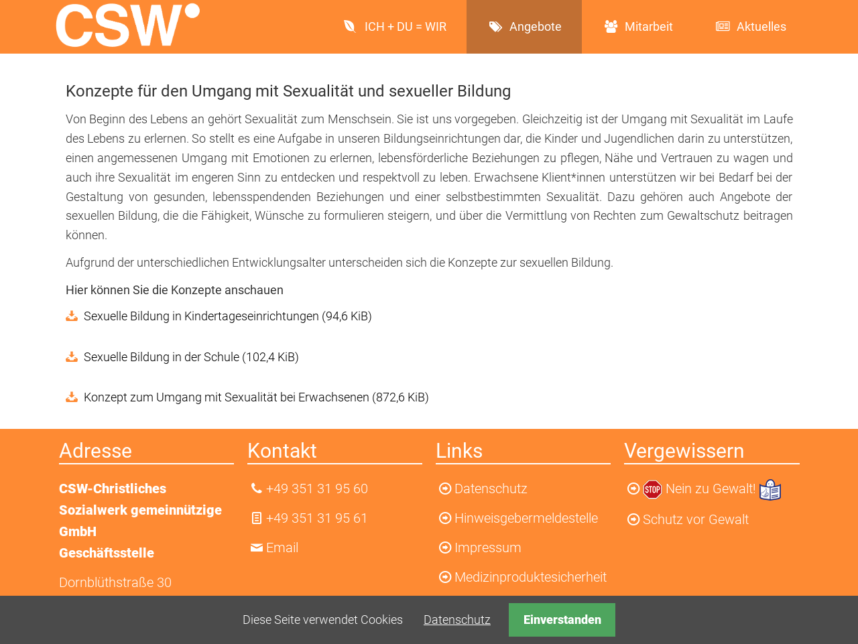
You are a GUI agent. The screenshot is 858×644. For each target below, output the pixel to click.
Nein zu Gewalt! (712, 488)
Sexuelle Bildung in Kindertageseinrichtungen (228, 316)
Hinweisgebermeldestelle (526, 518)
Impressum (488, 547)
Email (282, 547)
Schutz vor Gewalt (696, 519)
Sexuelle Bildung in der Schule (191, 357)
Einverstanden (562, 620)
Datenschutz (457, 620)
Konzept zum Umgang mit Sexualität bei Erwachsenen (256, 397)
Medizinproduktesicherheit (530, 577)
